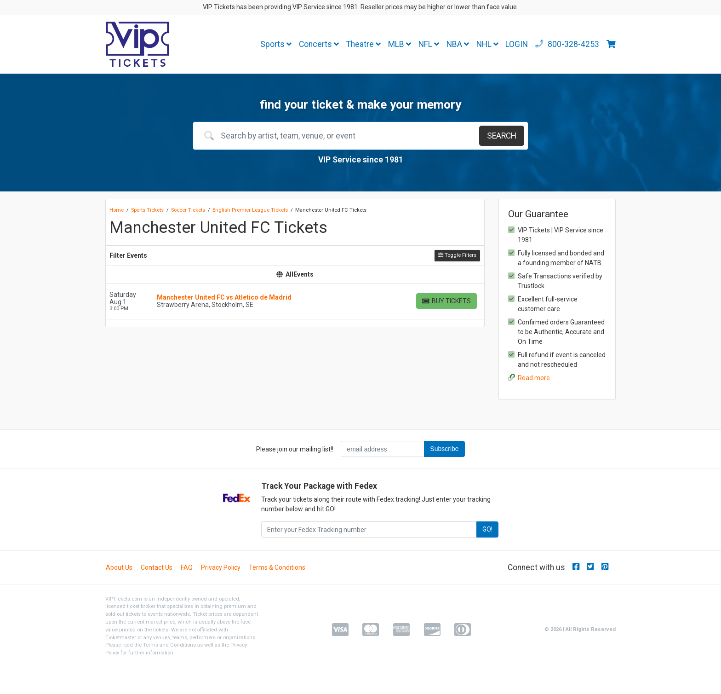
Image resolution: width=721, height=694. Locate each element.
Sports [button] (276, 44)
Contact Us (156, 567)
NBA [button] (457, 44)
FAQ (187, 567)
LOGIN (516, 44)
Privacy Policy (220, 567)
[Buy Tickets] (446, 301)
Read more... (536, 378)
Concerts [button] (319, 44)
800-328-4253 (567, 44)
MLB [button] (399, 44)
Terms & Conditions (277, 567)
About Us (119, 567)
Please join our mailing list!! (294, 449)
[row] (295, 301)
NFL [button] (428, 44)
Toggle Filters (457, 255)
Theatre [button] (363, 44)
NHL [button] (487, 44)
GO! (487, 529)
